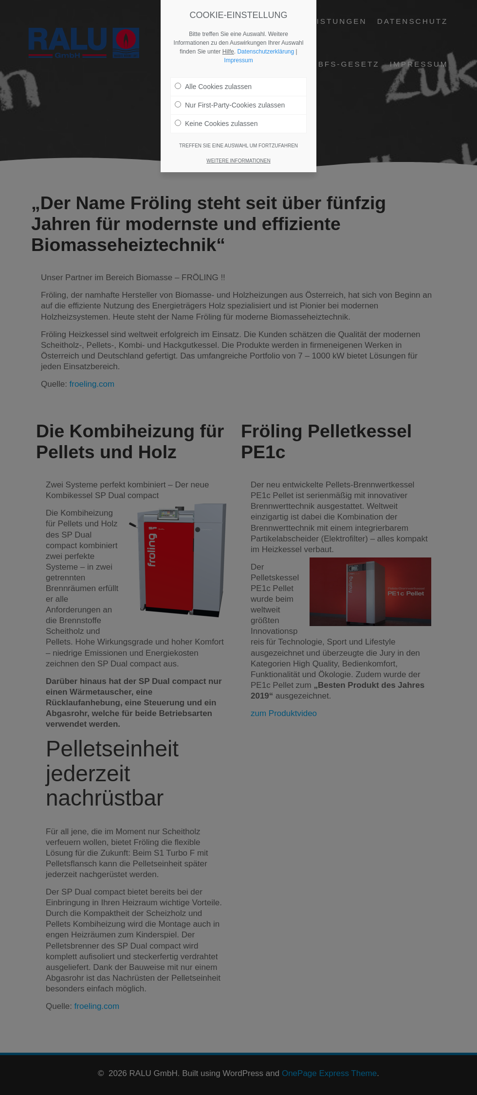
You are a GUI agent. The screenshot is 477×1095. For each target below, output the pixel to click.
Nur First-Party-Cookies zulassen (230, 105)
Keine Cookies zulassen (216, 123)
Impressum (238, 60)
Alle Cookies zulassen (213, 86)
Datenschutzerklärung (265, 51)
